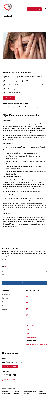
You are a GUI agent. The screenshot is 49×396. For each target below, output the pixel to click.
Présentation (6, 294)
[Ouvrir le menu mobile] (45, 9)
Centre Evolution (8, 16)
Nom (4, 266)
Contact (4, 310)
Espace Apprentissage (34, 9)
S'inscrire (24, 283)
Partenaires (6, 306)
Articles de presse (31, 337)
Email (4, 274)
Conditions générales (16, 392)
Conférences (30, 325)
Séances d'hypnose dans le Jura (36, 344)
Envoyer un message (10, 379)
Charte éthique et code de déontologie (30, 392)
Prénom (5, 259)
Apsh (27, 333)
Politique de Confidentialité (6, 392)
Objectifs (9, 98)
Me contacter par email (10, 366)
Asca (27, 329)
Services (5, 298)
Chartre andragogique (42, 392)
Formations (6, 302)
